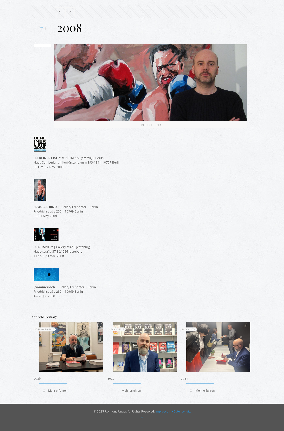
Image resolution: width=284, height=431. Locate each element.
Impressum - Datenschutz (173, 411)
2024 (184, 378)
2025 (110, 378)
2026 (37, 378)
